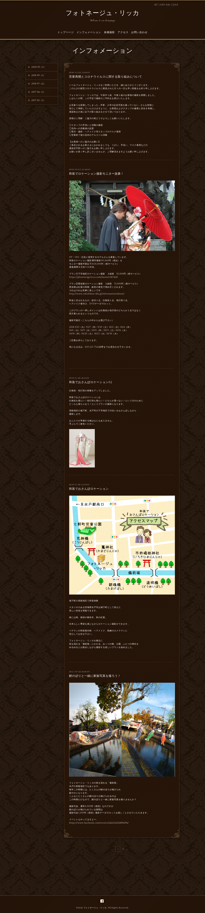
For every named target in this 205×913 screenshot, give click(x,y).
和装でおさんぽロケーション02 (90, 382)
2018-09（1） (38, 75)
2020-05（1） (38, 67)
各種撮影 (109, 32)
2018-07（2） (38, 83)
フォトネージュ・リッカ (102, 13)
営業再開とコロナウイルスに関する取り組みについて (105, 76)
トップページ (65, 32)
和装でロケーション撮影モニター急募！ (96, 173)
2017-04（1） (38, 92)
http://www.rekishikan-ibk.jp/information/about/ (96, 294)
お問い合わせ (139, 32)
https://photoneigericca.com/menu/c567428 (93, 277)
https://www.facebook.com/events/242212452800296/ (99, 823)
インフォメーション (89, 32)
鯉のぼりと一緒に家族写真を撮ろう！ (95, 676)
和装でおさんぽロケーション (89, 489)
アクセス (123, 32)
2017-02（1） (38, 100)
